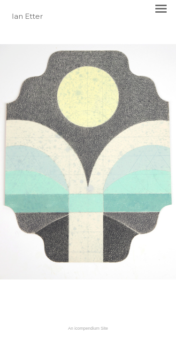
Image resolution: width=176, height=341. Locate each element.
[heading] (27, 17)
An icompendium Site (88, 328)
